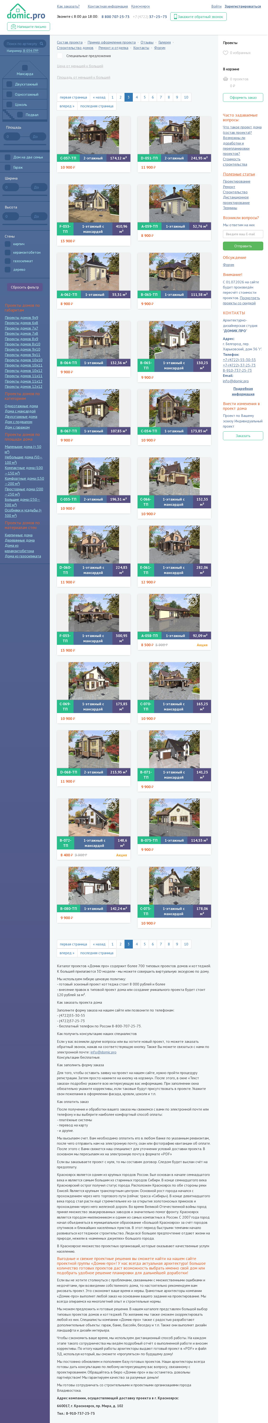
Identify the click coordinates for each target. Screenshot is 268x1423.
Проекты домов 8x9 (21, 338)
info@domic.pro (103, 1052)
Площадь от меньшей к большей (83, 77)
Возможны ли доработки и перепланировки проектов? (236, 146)
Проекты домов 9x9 (21, 317)
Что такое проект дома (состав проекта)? (242, 130)
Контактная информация (108, 6)
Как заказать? (68, 6)
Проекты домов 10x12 (23, 370)
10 (186, 97)
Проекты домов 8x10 (22, 344)
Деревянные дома (20, 540)
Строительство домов (75, 47)
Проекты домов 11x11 (23, 375)
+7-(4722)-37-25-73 (239, 365)
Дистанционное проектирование (236, 200)
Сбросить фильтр (25, 287)
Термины (230, 208)
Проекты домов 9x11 (22, 354)
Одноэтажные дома (21, 405)
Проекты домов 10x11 (23, 365)
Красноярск (140, 6)
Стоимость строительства (235, 162)
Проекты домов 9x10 (22, 349)
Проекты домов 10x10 (23, 359)
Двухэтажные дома (21, 416)
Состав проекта (70, 42)
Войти (216, 6)
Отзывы (147, 42)
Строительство (235, 192)
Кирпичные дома (18, 535)
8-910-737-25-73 (237, 370)
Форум (159, 47)
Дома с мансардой (20, 411)
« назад (99, 97)
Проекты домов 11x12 (23, 381)
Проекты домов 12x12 (23, 386)
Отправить (243, 246)
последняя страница (96, 106)
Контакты (141, 47)
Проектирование (236, 181)
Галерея (164, 42)
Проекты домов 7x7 (21, 328)
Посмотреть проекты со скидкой (241, 300)
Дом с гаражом (17, 427)
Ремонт (229, 186)
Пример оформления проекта (112, 42)
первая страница (73, 97)
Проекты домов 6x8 (21, 322)
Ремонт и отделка (113, 47)
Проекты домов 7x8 (21, 333)
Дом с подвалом (18, 421)
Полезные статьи (239, 174)
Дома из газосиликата (23, 556)
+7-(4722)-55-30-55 (239, 359)
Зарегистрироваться (243, 6)
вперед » (67, 106)
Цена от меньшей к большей (80, 65)
